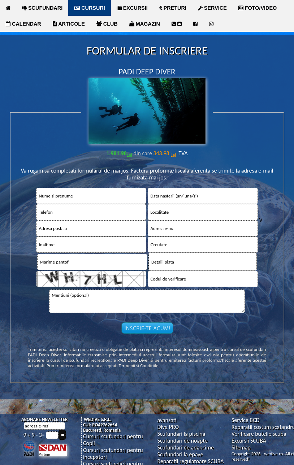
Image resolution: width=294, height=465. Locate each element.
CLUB (107, 24)
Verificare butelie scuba (259, 433)
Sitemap (241, 447)
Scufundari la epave (180, 454)
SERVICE (212, 8)
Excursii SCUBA (249, 440)
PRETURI (172, 8)
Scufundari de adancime (185, 447)
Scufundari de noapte (182, 440)
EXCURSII (132, 8)
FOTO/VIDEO (257, 8)
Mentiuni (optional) (147, 301)
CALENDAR (23, 24)
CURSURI (89, 8)
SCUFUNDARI (42, 8)
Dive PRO (168, 426)
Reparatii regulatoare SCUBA (190, 461)
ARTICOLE (69, 24)
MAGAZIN (144, 24)
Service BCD (245, 420)
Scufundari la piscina (181, 433)
